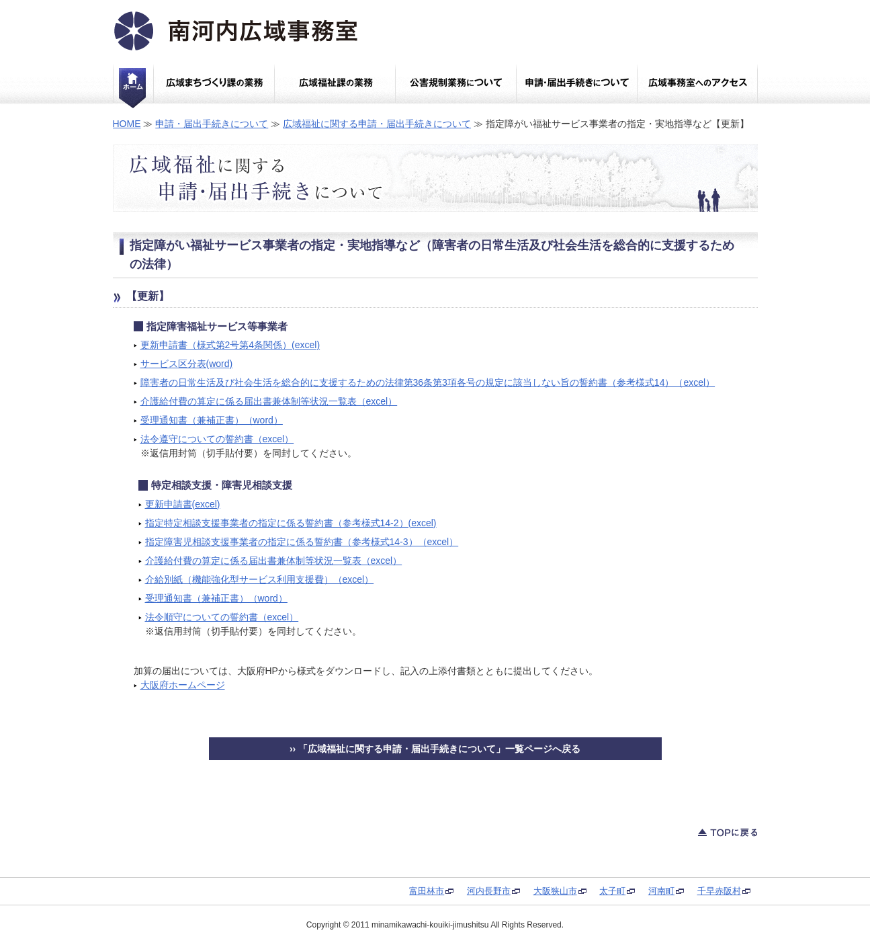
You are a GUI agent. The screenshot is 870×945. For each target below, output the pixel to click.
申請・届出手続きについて (211, 123)
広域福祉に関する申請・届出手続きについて (377, 123)
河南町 (661, 891)
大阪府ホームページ (182, 685)
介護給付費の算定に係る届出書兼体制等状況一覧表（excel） (269, 401)
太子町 (612, 891)
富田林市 (426, 891)
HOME (127, 123)
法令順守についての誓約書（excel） (222, 617)
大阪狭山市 (555, 891)
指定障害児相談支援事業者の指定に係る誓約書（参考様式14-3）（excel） (302, 541)
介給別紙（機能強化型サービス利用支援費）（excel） (259, 579)
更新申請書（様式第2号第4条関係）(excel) (230, 344)
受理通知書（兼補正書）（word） (211, 420)
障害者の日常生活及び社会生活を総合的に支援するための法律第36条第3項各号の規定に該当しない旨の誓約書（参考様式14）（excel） (427, 382)
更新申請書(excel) (182, 504)
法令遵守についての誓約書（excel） (217, 439)
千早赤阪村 (719, 891)
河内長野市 (489, 891)
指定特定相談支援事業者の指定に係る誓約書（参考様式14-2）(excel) (291, 523)
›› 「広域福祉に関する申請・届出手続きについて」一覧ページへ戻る (435, 748)
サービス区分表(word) (186, 363)
